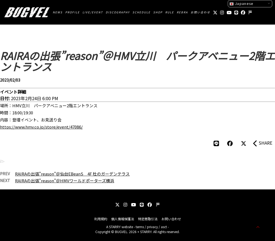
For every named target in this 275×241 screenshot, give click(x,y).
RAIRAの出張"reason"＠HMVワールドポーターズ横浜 (64, 180)
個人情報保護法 (122, 218)
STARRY (115, 226)
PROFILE (72, 12)
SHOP (157, 12)
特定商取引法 (148, 218)
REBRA (182, 12)
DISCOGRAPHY (118, 12)
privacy (152, 226)
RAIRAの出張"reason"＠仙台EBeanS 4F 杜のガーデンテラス (72, 174)
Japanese (241, 3)
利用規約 (100, 218)
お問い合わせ (200, 12)
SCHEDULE (141, 12)
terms (140, 226)
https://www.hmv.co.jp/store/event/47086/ (41, 127)
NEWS (58, 12)
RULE (169, 12)
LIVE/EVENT (92, 12)
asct (164, 226)
